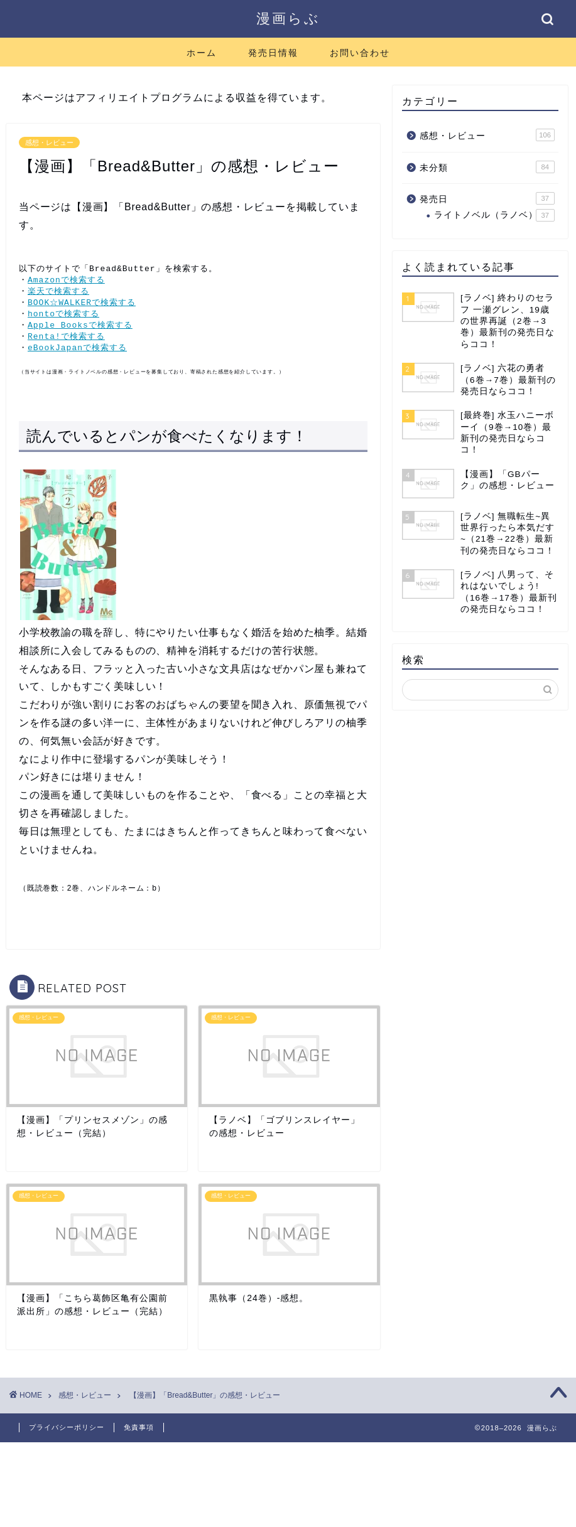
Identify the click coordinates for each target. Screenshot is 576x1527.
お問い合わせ (360, 52)
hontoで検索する (63, 316)
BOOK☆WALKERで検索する (82, 304)
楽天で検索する (58, 292)
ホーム (202, 52)
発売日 (487, 198)
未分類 (487, 167)
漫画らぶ (288, 17)
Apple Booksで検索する (80, 328)
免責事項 (139, 1432)
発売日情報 (273, 52)
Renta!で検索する (66, 340)
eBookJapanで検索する (77, 352)
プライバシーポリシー (66, 1432)
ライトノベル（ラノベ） (494, 215)
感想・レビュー (49, 142)
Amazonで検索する (66, 280)
